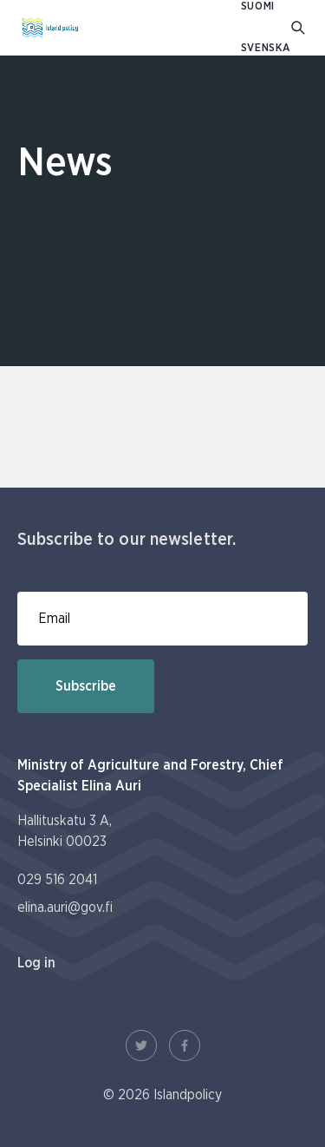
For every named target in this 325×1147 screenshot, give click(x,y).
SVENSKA (266, 48)
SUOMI (258, 6)
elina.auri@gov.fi (65, 907)
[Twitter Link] (141, 1045)
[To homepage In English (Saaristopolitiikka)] (50, 28)
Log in (36, 963)
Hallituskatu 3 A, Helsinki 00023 (64, 831)
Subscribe (85, 686)
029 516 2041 (57, 880)
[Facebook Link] (184, 1045)
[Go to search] (299, 28)
